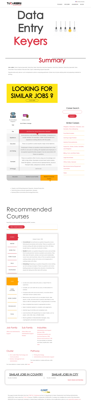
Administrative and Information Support (44, 357)
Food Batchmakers (68, 133)
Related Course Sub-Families (49, 177)
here (38, 344)
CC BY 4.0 (25, 397)
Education (15, 176)
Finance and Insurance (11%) (44, 338)
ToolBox (59, 4)
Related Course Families (32, 176)
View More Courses (16, 227)
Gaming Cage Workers (69, 137)
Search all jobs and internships (75, 380)
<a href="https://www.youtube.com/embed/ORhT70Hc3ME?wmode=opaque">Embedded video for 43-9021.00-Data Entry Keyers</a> (72, 86)
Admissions (75, 4)
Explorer (66, 4)
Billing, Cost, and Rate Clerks (71, 153)
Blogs (82, 4)
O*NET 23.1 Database (33, 395)
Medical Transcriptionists (70, 142)
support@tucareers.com (74, 399)
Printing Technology (39, 355)
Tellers (65, 173)
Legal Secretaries (68, 157)
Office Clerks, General (69, 162)
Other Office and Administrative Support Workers (27, 333)
